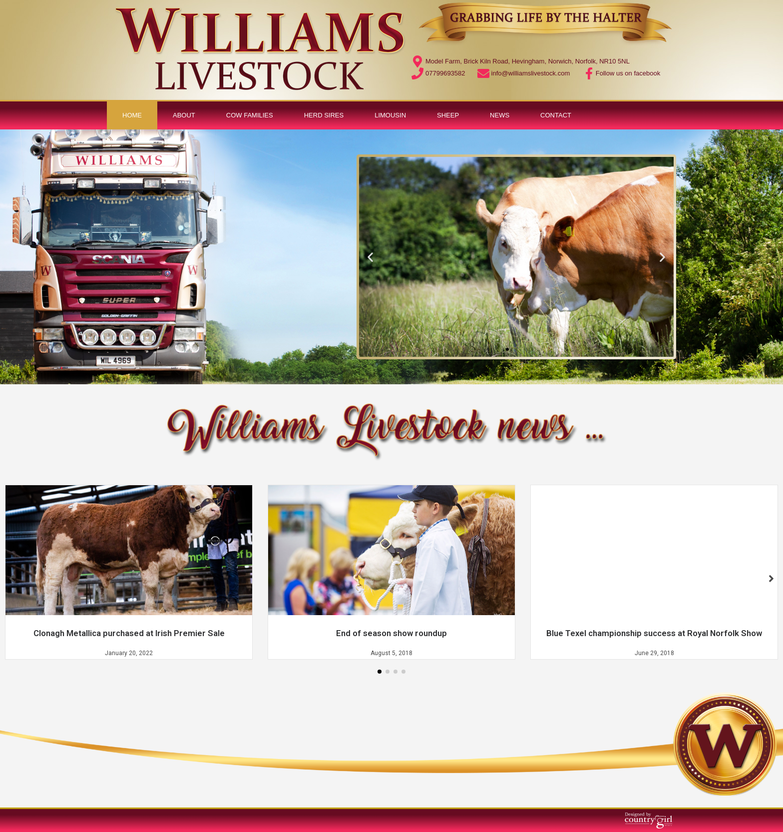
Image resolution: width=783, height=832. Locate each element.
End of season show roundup (391, 633)
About (184, 115)
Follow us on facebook (628, 73)
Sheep (448, 115)
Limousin (390, 115)
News (499, 115)
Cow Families (249, 115)
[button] (507, 349)
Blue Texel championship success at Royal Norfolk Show (654, 633)
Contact (555, 115)
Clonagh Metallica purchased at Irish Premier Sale (129, 633)
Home (132, 115)
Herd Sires (324, 115)
